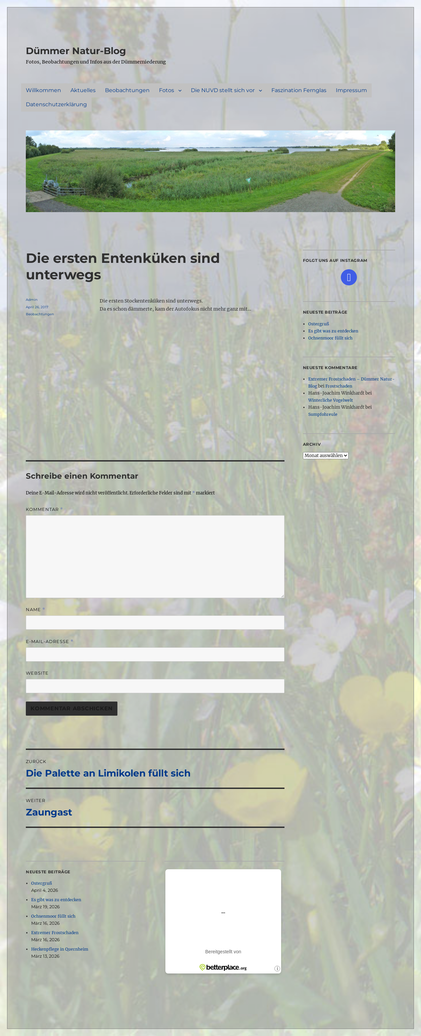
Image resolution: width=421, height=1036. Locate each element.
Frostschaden (338, 386)
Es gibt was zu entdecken (56, 899)
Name (35, 609)
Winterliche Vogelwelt (330, 400)
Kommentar (44, 509)
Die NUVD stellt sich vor (223, 90)
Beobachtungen (127, 90)
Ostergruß (41, 883)
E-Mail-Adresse (49, 641)
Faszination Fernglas (298, 90)
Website (37, 673)
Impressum (351, 90)
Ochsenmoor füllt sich (53, 916)
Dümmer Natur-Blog (76, 50)
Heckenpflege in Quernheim (59, 949)
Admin (32, 299)
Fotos (166, 90)
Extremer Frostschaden (54, 932)
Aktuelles (83, 90)
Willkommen (43, 90)
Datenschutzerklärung (56, 104)
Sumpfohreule (322, 414)
